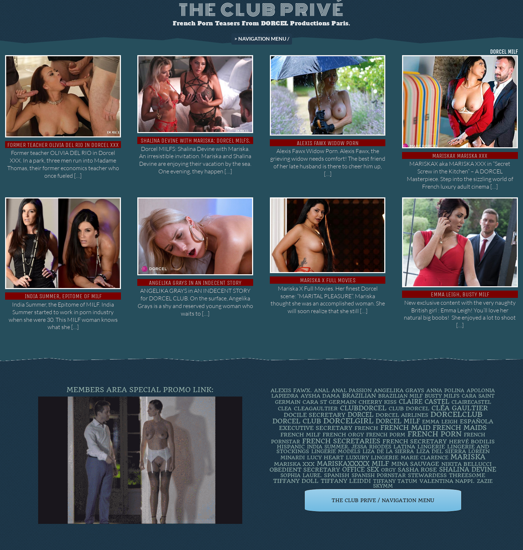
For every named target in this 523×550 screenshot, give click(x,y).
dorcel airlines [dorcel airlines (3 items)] (402, 415)
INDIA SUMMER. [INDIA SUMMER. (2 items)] (328, 447)
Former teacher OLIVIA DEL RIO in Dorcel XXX (63, 145)
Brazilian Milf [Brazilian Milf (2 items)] (400, 396)
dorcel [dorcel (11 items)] (360, 414)
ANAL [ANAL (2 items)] (321, 390)
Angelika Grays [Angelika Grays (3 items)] (399, 390)
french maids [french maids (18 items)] (460, 428)
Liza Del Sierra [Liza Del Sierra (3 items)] (441, 451)
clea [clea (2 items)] (285, 408)
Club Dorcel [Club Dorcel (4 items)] (409, 408)
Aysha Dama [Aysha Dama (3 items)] (320, 396)
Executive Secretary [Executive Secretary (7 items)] (315, 427)
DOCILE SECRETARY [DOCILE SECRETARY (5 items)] (314, 414)
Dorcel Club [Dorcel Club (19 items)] (296, 421)
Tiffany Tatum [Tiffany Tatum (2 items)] (395, 481)
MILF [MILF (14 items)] (380, 463)
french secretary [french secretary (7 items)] (414, 441)
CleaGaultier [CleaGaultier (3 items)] (316, 408)
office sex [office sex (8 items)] (360, 469)
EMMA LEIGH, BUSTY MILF (460, 294)
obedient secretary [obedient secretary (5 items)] (304, 469)
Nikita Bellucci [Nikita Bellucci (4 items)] (466, 464)
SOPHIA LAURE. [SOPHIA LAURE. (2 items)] (301, 475)
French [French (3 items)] (366, 428)
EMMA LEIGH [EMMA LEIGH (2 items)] (440, 421)
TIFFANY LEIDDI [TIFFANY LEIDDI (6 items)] (346, 480)
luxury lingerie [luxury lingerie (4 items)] (372, 457)
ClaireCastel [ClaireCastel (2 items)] (471, 402)
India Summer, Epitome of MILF (63, 296)
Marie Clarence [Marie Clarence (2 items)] (424, 457)
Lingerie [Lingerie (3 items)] (431, 446)
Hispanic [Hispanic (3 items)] (291, 446)
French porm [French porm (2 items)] (385, 435)
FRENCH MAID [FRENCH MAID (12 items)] (405, 427)
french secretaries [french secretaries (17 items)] (341, 441)
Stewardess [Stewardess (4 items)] (427, 475)
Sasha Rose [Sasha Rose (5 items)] (417, 469)
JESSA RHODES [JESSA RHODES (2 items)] (371, 447)
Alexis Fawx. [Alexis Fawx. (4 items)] (291, 390)
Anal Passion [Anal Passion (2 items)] (352, 390)
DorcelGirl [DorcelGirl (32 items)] (348, 421)
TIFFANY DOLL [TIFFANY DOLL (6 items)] (296, 480)
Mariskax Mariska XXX (459, 156)
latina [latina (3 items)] (404, 446)
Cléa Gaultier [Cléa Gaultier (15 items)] (459, 408)
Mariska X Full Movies (328, 280)
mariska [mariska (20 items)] (468, 457)
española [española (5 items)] (476, 421)
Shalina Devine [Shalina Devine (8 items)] (467, 469)
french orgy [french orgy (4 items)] (343, 434)
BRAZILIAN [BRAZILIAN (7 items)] (359, 395)
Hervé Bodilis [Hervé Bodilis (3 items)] (472, 441)
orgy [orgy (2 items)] (388, 470)
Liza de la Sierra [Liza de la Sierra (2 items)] (388, 451)
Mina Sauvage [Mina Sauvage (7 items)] (415, 463)
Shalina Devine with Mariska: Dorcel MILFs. (195, 140)
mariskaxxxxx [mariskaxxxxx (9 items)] (343, 463)
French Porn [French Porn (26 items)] (435, 434)
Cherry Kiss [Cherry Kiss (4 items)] (377, 402)
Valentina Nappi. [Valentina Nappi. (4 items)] (447, 481)
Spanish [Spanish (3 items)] (336, 475)
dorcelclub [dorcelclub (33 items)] (456, 414)
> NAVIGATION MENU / (261, 39)
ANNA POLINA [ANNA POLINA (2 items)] (445, 390)
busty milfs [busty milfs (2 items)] (442, 396)
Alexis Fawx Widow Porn (327, 143)
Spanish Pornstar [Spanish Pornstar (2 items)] (379, 475)
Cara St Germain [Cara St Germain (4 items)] (329, 402)
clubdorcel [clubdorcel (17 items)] (363, 408)
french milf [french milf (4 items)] (300, 434)
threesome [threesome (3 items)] (467, 475)
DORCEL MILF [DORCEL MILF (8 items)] (398, 421)
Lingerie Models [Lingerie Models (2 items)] (335, 451)
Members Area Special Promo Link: (140, 390)
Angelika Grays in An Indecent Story (195, 283)
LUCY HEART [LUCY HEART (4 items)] (325, 457)
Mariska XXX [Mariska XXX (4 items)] (294, 464)
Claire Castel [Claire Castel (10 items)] (424, 401)
